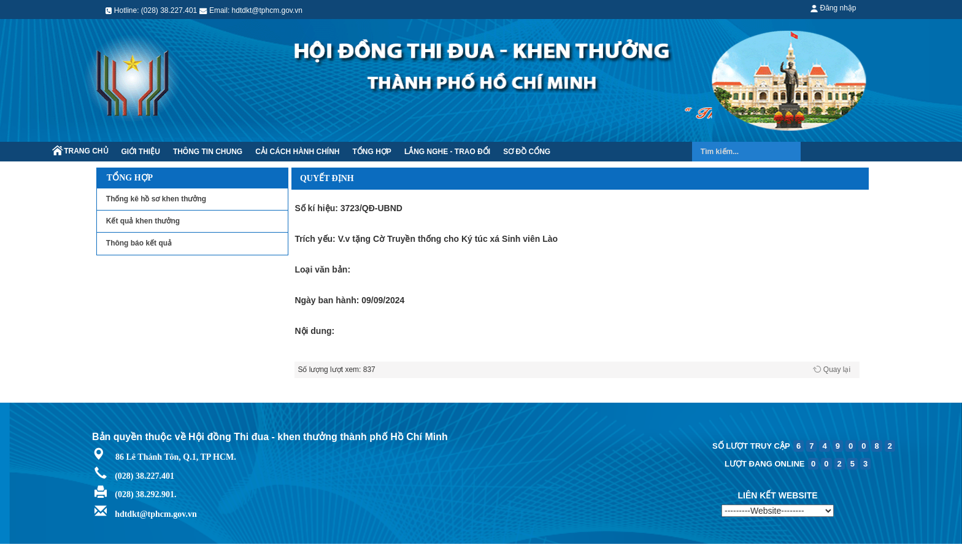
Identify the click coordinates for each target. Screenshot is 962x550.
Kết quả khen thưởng (143, 221)
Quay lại (836, 369)
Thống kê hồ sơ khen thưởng (156, 199)
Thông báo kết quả (139, 243)
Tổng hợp (130, 177)
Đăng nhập (833, 8)
